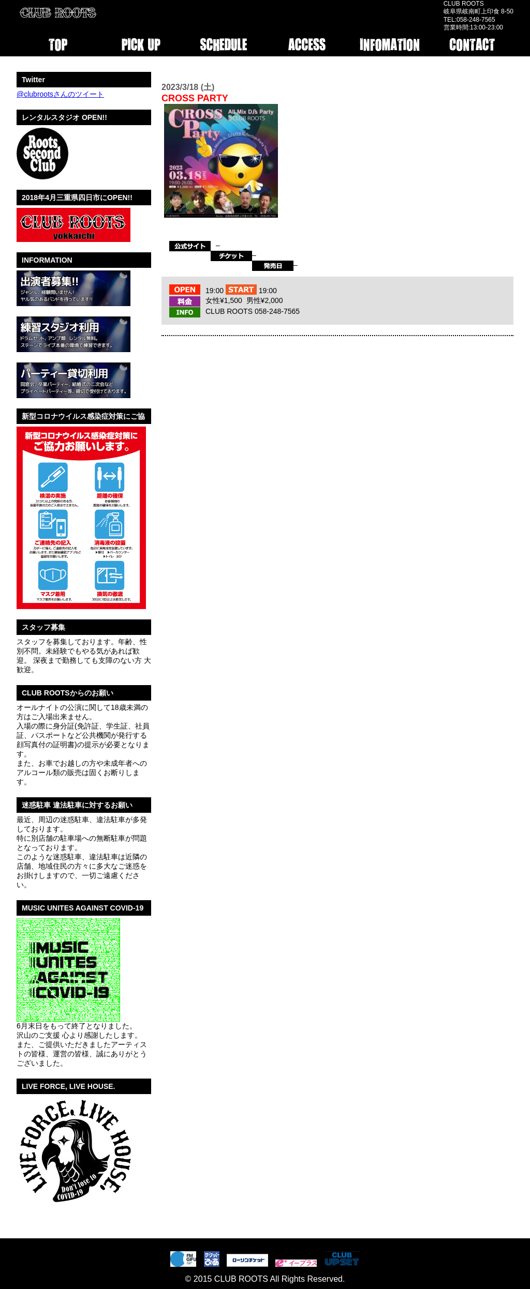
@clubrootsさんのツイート (60, 94)
